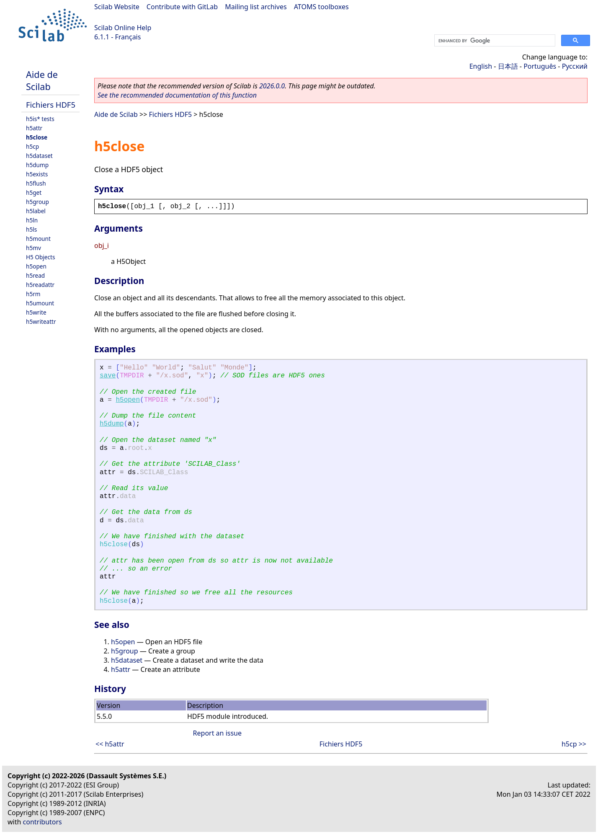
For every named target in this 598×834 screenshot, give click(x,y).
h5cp (32, 146)
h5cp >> (574, 744)
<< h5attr (109, 744)
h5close (36, 137)
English (480, 66)
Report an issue (217, 733)
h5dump (37, 165)
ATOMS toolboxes (321, 6)
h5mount (38, 239)
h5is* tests (40, 119)
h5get (33, 192)
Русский (575, 66)
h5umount (40, 303)
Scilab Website (116, 6)
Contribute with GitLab (182, 6)
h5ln (32, 220)
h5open (36, 266)
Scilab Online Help (122, 27)
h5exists (37, 174)
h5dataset (39, 156)
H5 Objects (40, 257)
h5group (37, 202)
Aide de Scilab (42, 80)
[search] (493, 40)
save (108, 376)
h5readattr (40, 285)
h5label (36, 211)
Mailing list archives (255, 6)
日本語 (508, 66)
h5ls (31, 229)
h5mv (33, 248)
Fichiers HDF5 (50, 104)
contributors (42, 821)
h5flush (36, 183)
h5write (36, 312)
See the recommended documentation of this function (177, 95)
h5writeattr (41, 321)
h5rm (33, 294)
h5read (35, 275)
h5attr (34, 128)
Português (539, 66)
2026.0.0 (272, 85)
